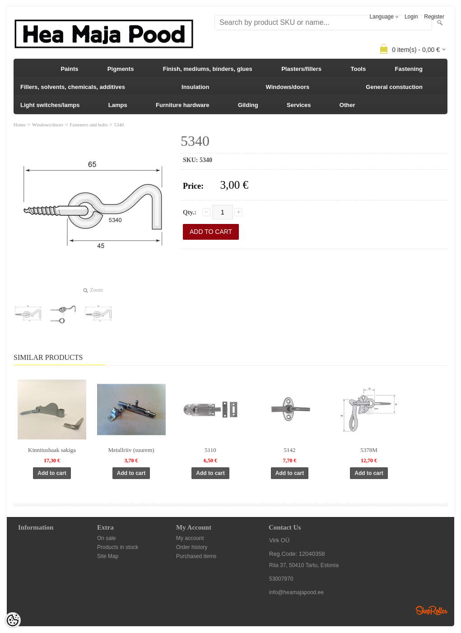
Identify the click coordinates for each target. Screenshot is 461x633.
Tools (358, 68)
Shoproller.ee (431, 610)
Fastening (409, 68)
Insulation (195, 87)
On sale (106, 538)
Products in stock (117, 547)
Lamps (117, 105)
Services (299, 105)
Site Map (107, 556)
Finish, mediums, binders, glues (207, 68)
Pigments (120, 68)
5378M (368, 450)
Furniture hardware (182, 105)
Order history (191, 547)
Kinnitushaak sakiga (52, 450)
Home (20, 124)
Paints (69, 68)
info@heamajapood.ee (296, 592)
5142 (290, 450)
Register (434, 17)
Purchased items (196, 556)
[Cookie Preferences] (13, 620)
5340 (119, 124)
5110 (210, 450)
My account (190, 538)
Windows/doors (288, 87)
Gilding (248, 105)
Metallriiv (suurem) (131, 450)
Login (411, 17)
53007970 (281, 579)
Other (347, 105)
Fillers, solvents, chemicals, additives (72, 87)
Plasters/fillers (301, 68)
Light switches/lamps (49, 105)
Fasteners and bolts (88, 124)
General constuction (394, 87)
